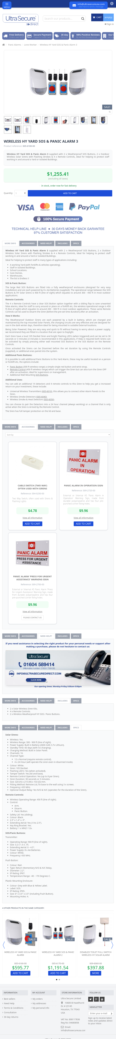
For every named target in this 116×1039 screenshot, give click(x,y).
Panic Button (16, 366)
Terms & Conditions (13, 1008)
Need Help (9, 1003)
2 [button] (59, 979)
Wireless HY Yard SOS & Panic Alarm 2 (58, 953)
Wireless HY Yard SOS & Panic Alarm (20, 953)
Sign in (109, 24)
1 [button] (56, 979)
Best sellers (9, 999)
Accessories (28, 243)
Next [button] (112, 945)
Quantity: (8, 193)
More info (10, 243)
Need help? (46, 243)
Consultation (10, 1012)
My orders (38, 999)
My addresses (39, 1003)
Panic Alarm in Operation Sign (83, 485)
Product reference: (13, 146)
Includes (63, 243)
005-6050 (48, 399)
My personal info (41, 1008)
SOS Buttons (42, 374)
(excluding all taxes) (58, 178)
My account (38, 992)
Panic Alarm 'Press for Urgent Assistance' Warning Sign (32, 578)
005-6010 (47, 391)
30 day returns (11, 1017)
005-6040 (41, 396)
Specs (76, 243)
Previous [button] (3, 945)
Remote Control (18, 369)
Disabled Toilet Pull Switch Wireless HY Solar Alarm (95, 953)
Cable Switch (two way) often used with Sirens (32, 487)
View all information (32, 517)
